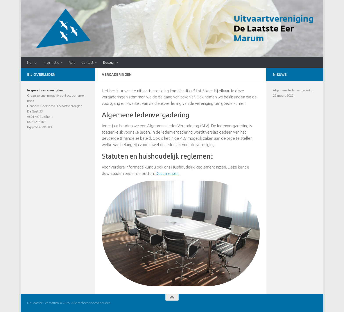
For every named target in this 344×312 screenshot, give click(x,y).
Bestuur (109, 62)
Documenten (167, 173)
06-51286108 (36, 122)
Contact (87, 62)
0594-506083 (42, 127)
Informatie (51, 62)
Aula (72, 62)
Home (31, 62)
